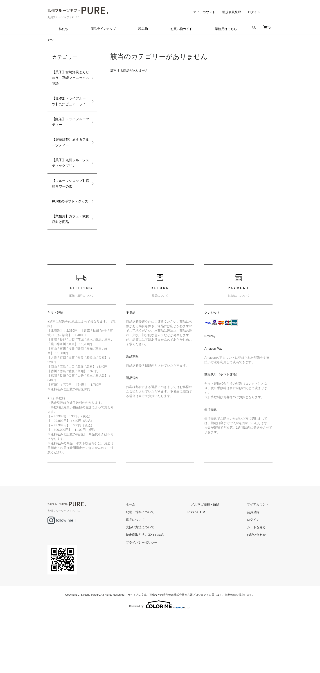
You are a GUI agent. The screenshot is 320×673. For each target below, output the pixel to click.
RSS (205, 567)
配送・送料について (158, 567)
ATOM (215, 567)
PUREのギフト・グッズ (70, 242)
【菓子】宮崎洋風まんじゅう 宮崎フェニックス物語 (68, 80)
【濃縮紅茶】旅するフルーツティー (68, 160)
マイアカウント (204, 12)
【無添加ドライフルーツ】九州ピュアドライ (68, 110)
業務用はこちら (226, 29)
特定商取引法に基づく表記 (163, 589)
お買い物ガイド (181, 29)
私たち (63, 29)
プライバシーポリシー (159, 597)
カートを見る (259, 582)
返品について (153, 574)
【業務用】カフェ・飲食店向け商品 (68, 269)
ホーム (51, 39)
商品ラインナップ (103, 28)
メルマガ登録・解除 (216, 559)
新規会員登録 (231, 12)
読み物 (143, 28)
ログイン (254, 12)
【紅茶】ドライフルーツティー (68, 136)
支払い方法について (158, 582)
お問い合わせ (259, 589)
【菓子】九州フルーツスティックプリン (68, 186)
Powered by (160, 662)
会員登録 (256, 567)
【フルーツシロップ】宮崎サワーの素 (68, 216)
